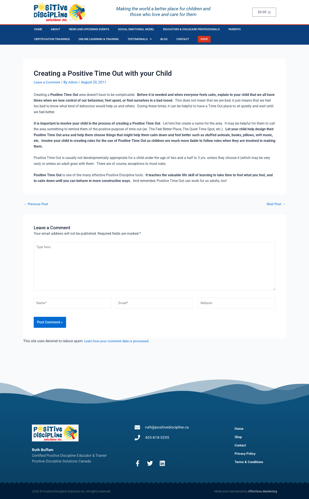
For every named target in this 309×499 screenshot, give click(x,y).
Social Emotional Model (136, 29)
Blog (164, 39)
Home (38, 29)
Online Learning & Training (99, 39)
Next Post (275, 204)
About (55, 29)
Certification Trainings (52, 39)
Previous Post (36, 204)
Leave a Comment (48, 82)
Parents (234, 29)
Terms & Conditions (250, 462)
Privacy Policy (245, 453)
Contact (182, 39)
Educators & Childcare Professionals (191, 29)
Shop (239, 437)
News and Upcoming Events (89, 29)
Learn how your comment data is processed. (118, 345)
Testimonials (140, 39)
